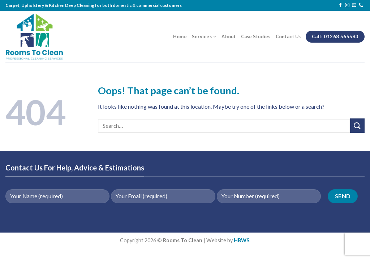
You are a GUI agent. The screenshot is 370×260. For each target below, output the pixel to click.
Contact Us (288, 36)
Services (204, 36)
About (228, 36)
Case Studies (256, 36)
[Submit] (357, 125)
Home (180, 36)
